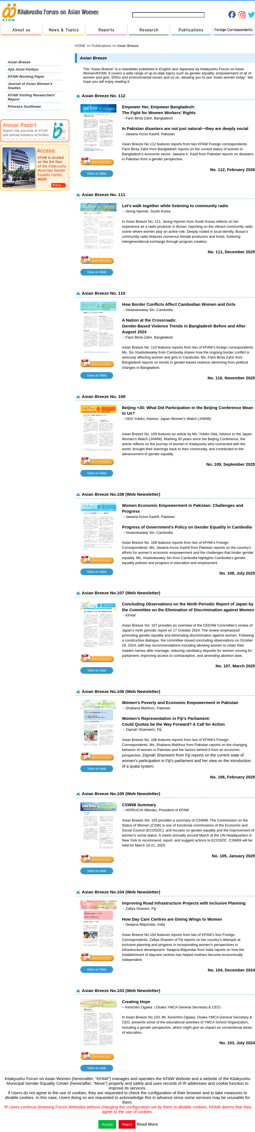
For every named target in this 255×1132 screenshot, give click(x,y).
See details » (98, 161)
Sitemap (154, 6)
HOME (80, 46)
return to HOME (52, 12)
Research (148, 30)
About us (21, 30)
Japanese (227, 6)
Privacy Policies (202, 6)
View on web (96, 670)
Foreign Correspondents (233, 30)
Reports (106, 30)
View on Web (96, 174)
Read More (147, 1124)
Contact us (175, 6)
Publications (191, 30)
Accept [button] (107, 1124)
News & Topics (63, 30)
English (246, 6)
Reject (127, 1124)
